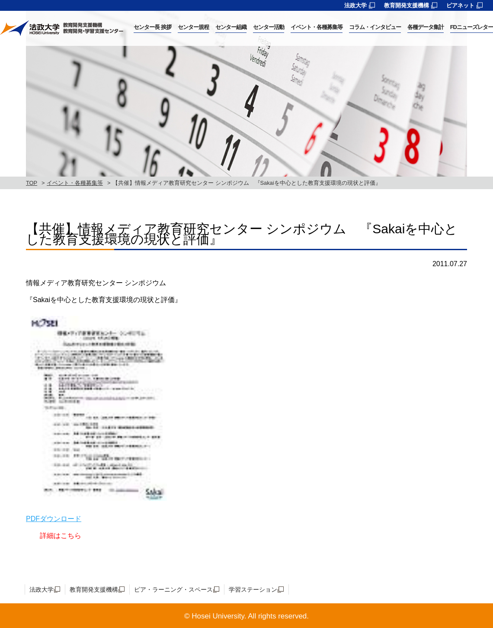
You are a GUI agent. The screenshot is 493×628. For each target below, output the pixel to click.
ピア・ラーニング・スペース (173, 589)
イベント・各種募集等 (75, 183)
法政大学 (355, 5)
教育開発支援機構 (406, 5)
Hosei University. (219, 616)
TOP (31, 183)
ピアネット (460, 5)
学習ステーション (253, 589)
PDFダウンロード (53, 518)
